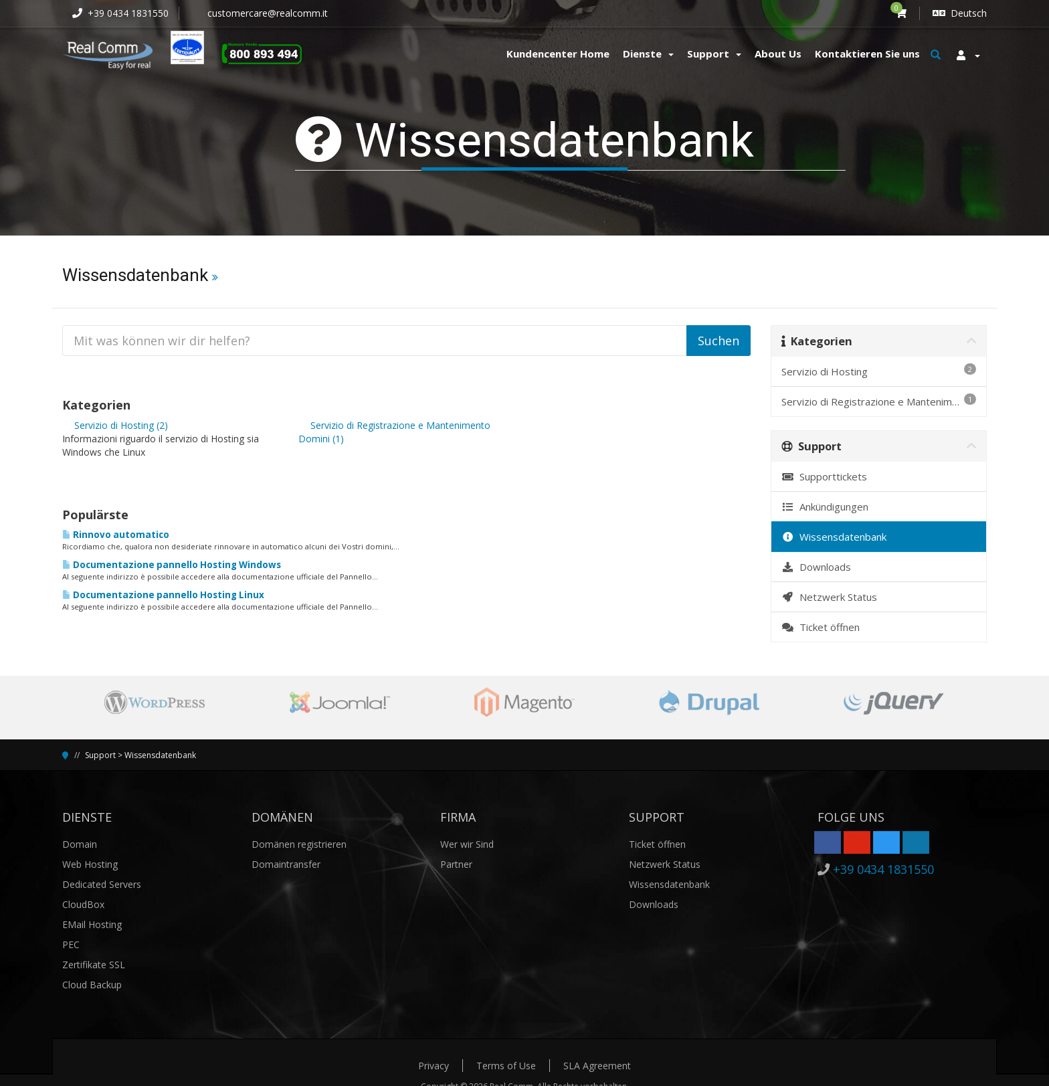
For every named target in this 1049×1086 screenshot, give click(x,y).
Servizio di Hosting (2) (115, 425)
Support (714, 53)
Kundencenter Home (557, 53)
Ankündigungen (824, 506)
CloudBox (83, 904)
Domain (79, 844)
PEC (71, 944)
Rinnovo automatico (115, 535)
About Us (778, 53)
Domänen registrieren (299, 844)
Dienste (648, 53)
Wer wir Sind (467, 844)
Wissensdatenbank (833, 536)
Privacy (433, 1065)
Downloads (816, 566)
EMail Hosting (92, 924)
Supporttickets (824, 476)
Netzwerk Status (829, 597)
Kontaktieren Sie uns (867, 53)
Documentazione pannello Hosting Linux (163, 595)
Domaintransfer (286, 864)
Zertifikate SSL (93, 964)
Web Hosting (90, 864)
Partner (456, 864)
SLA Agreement (597, 1065)
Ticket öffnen (820, 627)
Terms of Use (506, 1065)
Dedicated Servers (101, 884)
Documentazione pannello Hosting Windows (171, 565)
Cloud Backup (92, 984)
